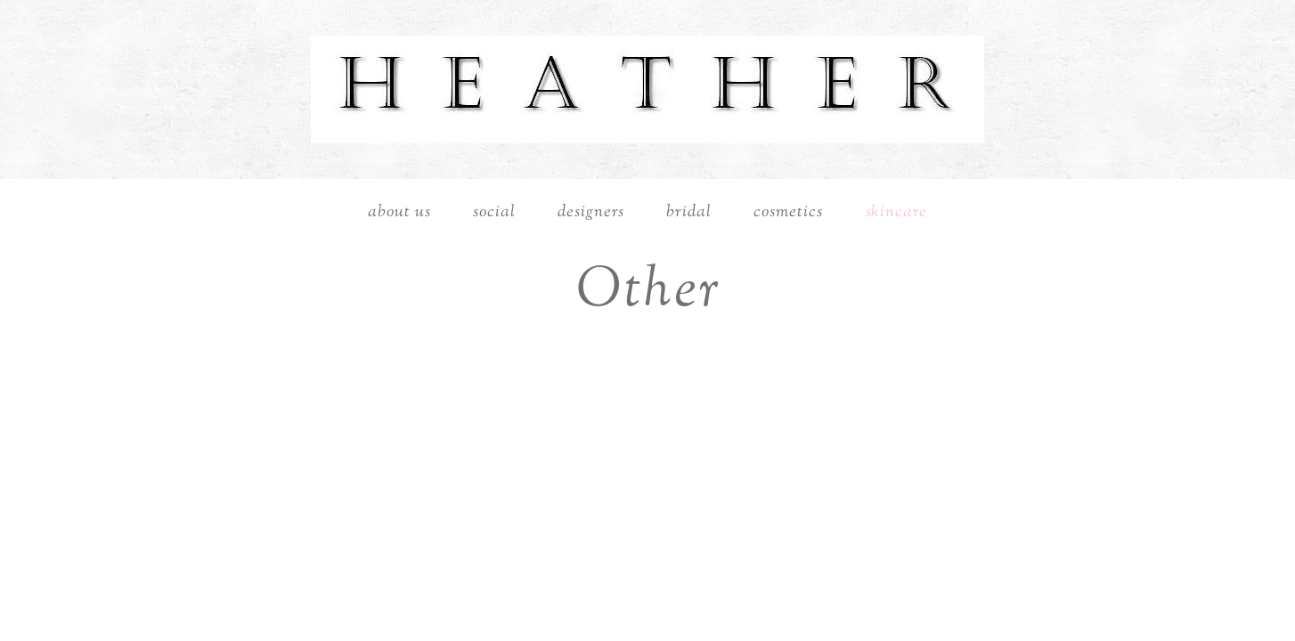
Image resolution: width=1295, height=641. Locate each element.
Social (494, 212)
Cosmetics (788, 212)
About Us (399, 212)
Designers (591, 212)
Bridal (689, 212)
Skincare (897, 212)
